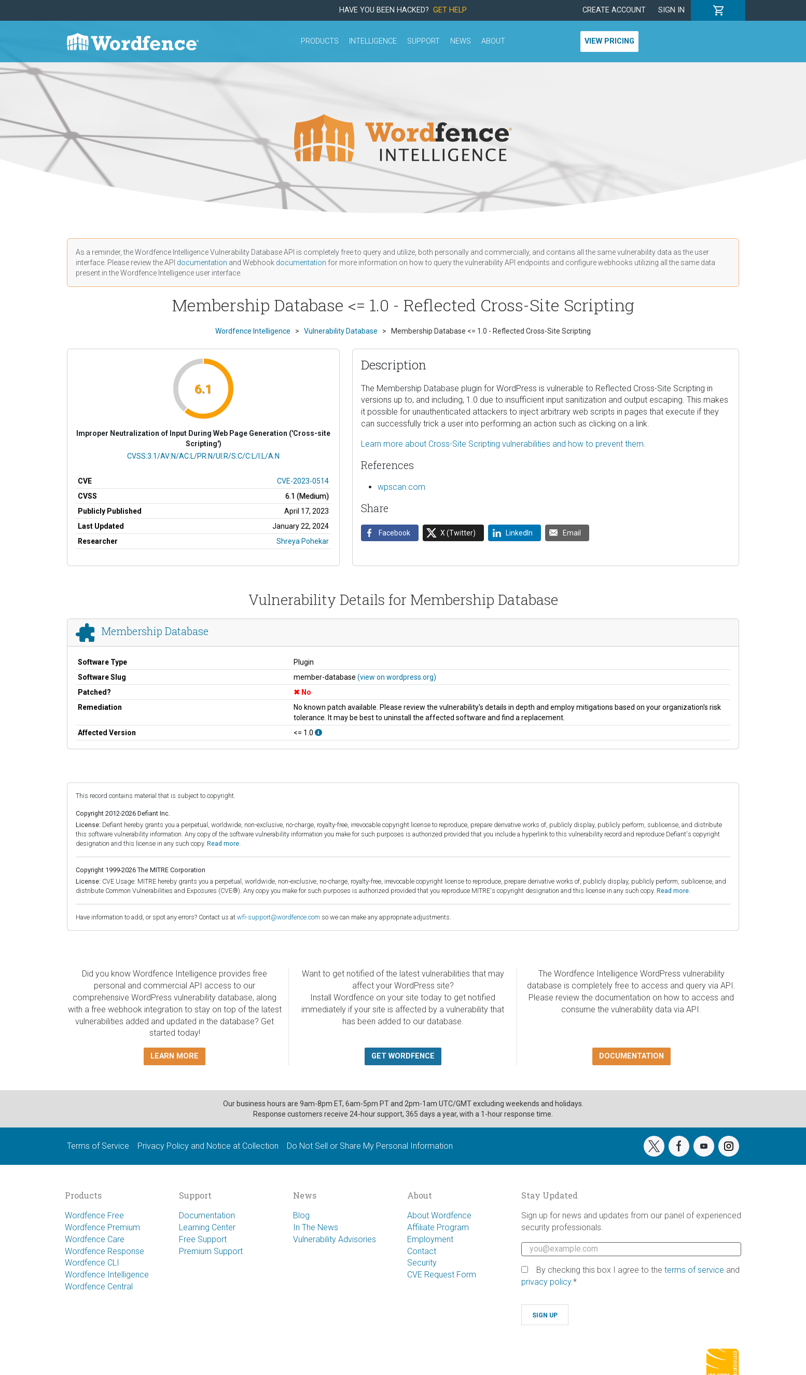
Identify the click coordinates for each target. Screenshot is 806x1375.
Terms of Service (98, 1146)
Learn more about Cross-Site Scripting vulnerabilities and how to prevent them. (503, 444)
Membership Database (155, 631)
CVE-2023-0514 (303, 481)
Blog (301, 1215)
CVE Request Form (441, 1275)
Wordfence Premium (102, 1227)
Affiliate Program (438, 1227)
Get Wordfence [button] (403, 1056)
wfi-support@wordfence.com (278, 917)
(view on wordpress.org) (396, 677)
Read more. (224, 843)
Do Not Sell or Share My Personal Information (370, 1146)
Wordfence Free (94, 1215)
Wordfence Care (94, 1239)
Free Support (203, 1239)
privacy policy (546, 1282)
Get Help (450, 10)
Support (423, 41)
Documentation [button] (631, 1056)
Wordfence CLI (92, 1263)
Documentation (207, 1215)
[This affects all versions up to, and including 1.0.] (318, 732)
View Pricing (609, 41)
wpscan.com (401, 487)
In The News (315, 1227)
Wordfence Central (99, 1286)
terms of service (694, 1270)
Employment (430, 1239)
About (493, 41)
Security (422, 1263)
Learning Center (207, 1227)
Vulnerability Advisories (334, 1239)
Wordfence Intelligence (107, 1275)
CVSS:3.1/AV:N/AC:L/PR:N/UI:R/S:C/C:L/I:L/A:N (203, 456)
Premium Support (211, 1251)
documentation (202, 262)
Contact (421, 1251)
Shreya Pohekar (302, 541)
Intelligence (373, 41)
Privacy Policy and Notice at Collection (208, 1146)
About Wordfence (439, 1215)
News (460, 41)
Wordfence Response (104, 1251)
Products (320, 41)
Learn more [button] (174, 1056)
